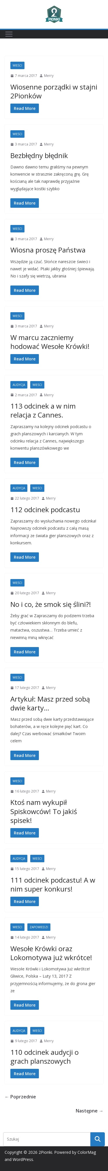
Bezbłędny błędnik (39, 155)
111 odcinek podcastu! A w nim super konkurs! (52, 884)
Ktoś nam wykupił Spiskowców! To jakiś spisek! (43, 811)
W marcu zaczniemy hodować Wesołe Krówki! (50, 342)
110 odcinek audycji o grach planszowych (44, 1056)
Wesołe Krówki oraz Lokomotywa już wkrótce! (51, 953)
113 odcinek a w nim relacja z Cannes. (43, 410)
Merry (49, 75)
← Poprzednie (20, 1097)
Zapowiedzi (39, 927)
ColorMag (86, 1152)
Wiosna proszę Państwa (48, 250)
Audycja (19, 385)
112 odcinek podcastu (45, 509)
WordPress (23, 1159)
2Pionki (45, 1152)
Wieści (17, 65)
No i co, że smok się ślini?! (50, 604)
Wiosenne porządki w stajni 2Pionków (53, 91)
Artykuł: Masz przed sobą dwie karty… (50, 703)
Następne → (89, 1111)
